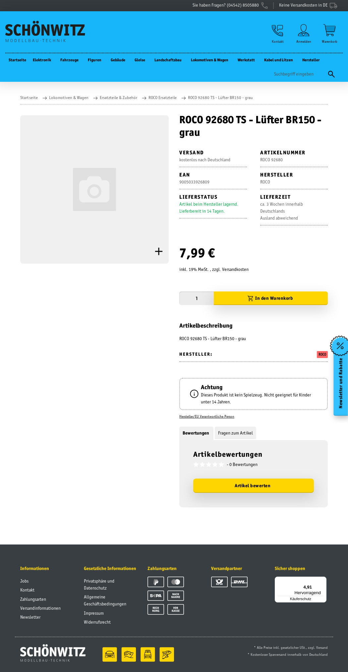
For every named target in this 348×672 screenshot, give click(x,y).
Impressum (94, 613)
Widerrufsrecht (97, 622)
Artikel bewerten (252, 486)
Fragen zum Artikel (235, 433)
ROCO (322, 354)
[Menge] (196, 298)
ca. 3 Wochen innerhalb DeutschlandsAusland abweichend (281, 211)
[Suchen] (299, 74)
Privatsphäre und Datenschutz (99, 584)
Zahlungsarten (33, 599)
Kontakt (27, 590)
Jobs (24, 581)
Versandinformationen (40, 608)
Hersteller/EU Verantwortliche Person (206, 416)
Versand (322, 647)
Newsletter (30, 617)
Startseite (17, 59)
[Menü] (322, 581)
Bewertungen (196, 433)
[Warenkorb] (330, 34)
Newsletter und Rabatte (340, 383)
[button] (278, 34)
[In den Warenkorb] (271, 298)
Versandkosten (235, 269)
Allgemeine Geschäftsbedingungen (105, 600)
